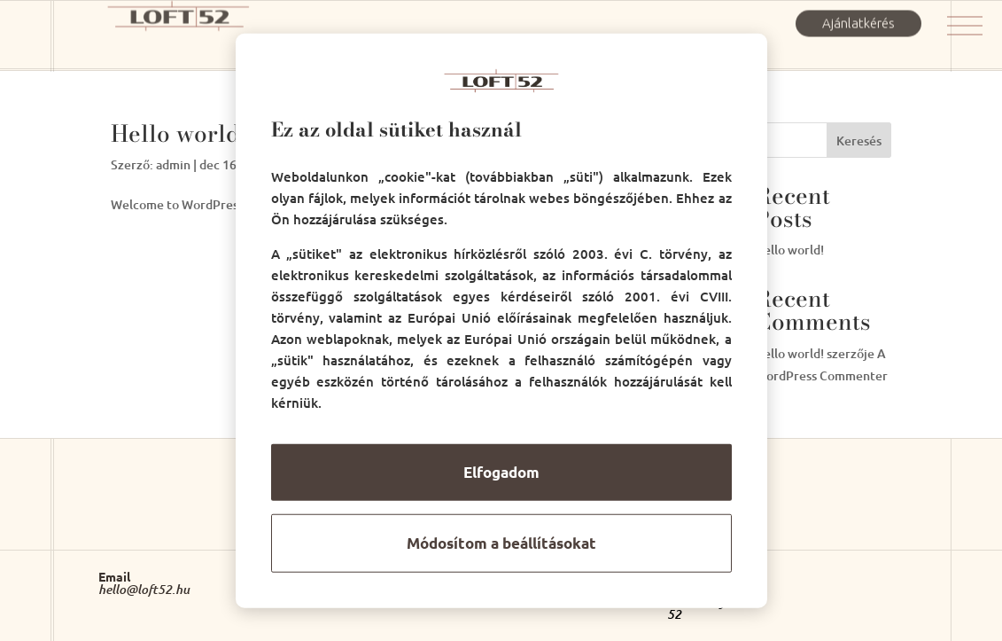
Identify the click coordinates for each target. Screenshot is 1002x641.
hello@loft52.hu (144, 590)
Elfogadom (501, 472)
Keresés (859, 140)
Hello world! (179, 133)
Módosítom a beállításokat (501, 543)
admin (173, 164)
